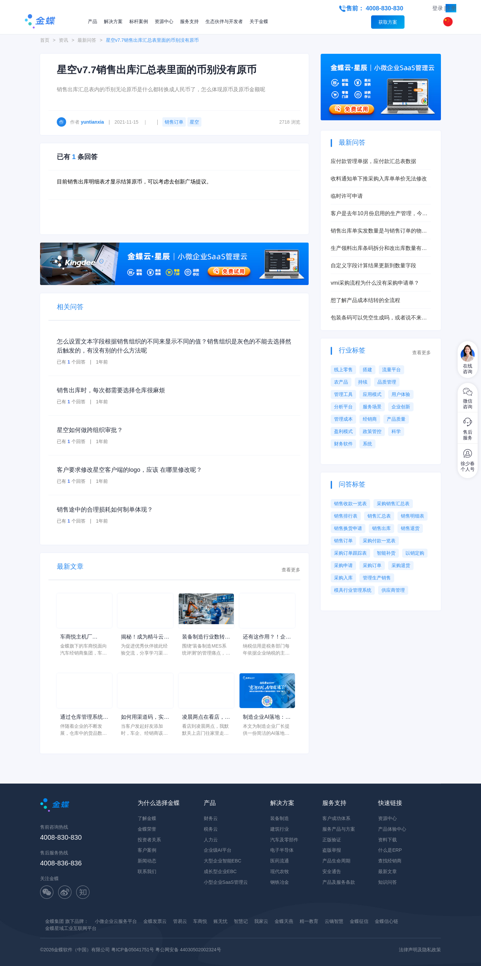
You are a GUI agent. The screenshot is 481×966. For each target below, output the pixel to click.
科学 (396, 431)
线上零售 (343, 369)
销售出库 (381, 528)
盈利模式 (343, 431)
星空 (194, 122)
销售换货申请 (348, 528)
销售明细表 (412, 516)
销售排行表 (345, 516)
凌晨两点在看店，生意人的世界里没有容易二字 (206, 717)
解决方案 (113, 21)
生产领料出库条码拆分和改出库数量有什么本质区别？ (379, 248)
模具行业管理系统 (352, 590)
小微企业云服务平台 (116, 921)
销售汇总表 (379, 516)
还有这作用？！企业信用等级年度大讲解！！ (267, 637)
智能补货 (386, 553)
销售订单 (174, 122)
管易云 (180, 921)
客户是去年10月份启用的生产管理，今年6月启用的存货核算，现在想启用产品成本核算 (381, 214)
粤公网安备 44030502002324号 (188, 949)
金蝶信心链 (386, 921)
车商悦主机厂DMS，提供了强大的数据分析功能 (82, 637)
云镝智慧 (334, 921)
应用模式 (372, 394)
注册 (451, 8)
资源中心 (164, 21)
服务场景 (372, 406)
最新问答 (86, 40)
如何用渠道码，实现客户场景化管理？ (145, 717)
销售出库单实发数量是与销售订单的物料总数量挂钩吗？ (379, 231)
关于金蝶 (259, 21)
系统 (367, 443)
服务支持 (189, 21)
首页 (44, 40)
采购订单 (372, 565)
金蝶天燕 (284, 921)
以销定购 (415, 553)
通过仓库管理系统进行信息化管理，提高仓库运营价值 (84, 717)
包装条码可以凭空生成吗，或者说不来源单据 (379, 318)
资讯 (63, 40)
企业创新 (400, 406)
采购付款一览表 (379, 540)
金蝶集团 (54, 921)
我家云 (261, 921)
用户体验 (400, 394)
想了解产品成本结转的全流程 (365, 300)
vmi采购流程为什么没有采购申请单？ (375, 283)
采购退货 (400, 565)
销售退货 (410, 528)
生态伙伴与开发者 (224, 21)
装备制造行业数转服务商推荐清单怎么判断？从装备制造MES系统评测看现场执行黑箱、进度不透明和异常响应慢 (206, 637)
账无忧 (220, 921)
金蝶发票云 (155, 921)
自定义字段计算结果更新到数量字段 (373, 265)
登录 (437, 8)
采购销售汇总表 (393, 503)
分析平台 (343, 406)
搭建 (367, 369)
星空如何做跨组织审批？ (90, 430)
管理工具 (343, 394)
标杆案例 (138, 21)
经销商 (370, 419)
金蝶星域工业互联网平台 (71, 928)
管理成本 (343, 419)
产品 (92, 21)
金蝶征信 (359, 921)
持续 (362, 382)
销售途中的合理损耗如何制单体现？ (105, 509)
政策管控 (372, 431)
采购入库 (343, 577)
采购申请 (343, 565)
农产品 (341, 382)
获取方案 (387, 22)
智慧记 (241, 921)
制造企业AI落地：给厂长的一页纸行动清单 (267, 717)
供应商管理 (393, 590)
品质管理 (386, 382)
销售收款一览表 (350, 503)
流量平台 (391, 369)
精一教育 (309, 921)
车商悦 (200, 921)
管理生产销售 (377, 577)
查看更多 (291, 569)
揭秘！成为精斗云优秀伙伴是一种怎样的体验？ (145, 637)
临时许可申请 (347, 196)
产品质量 (396, 419)
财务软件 (343, 443)
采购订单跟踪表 (350, 553)
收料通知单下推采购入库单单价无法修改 (379, 178)
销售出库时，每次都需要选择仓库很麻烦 (111, 390)
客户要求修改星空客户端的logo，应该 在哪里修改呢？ (129, 469)
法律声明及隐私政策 (420, 949)
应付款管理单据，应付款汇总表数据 (373, 161)
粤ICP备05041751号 (132, 949)
